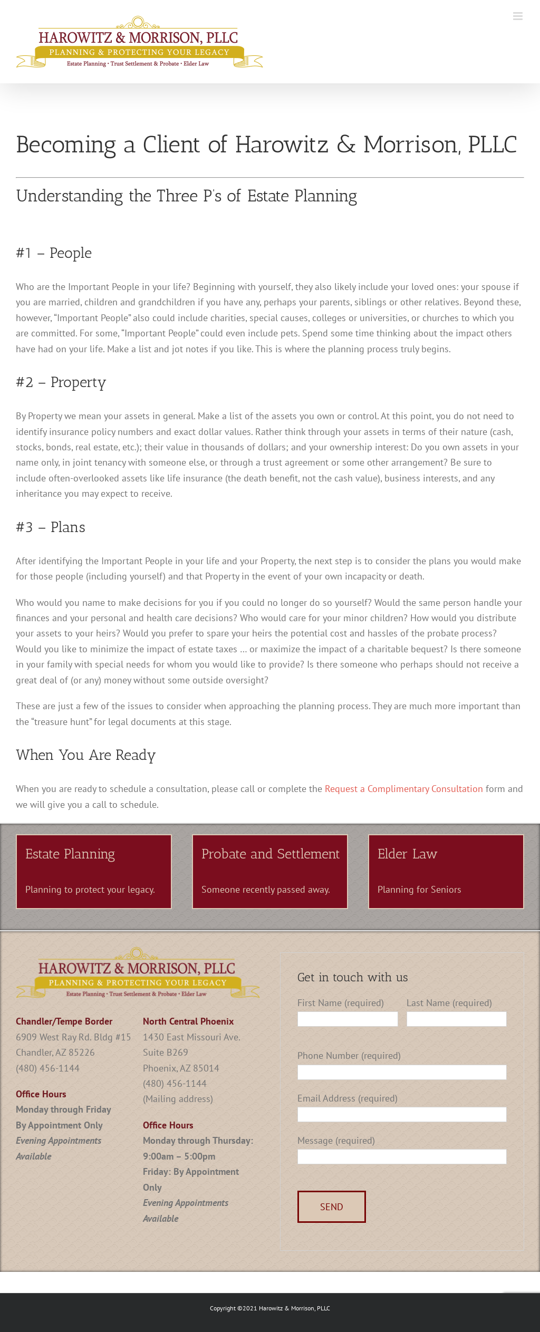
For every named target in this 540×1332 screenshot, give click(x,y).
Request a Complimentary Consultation (404, 788)
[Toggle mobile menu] (518, 16)
